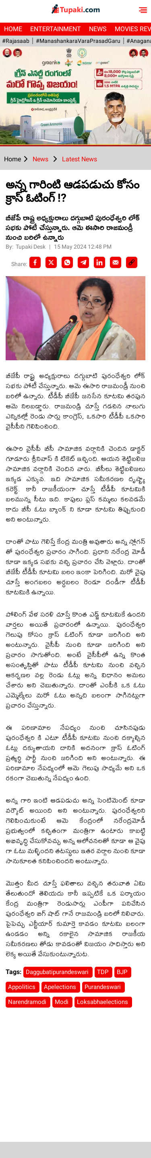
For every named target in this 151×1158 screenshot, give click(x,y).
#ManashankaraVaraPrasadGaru (77, 41)
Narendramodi (28, 1002)
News (98, 29)
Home (13, 29)
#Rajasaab (15, 41)
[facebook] (35, 262)
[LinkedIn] (99, 262)
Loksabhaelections (103, 1002)
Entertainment (55, 29)
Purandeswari (103, 987)
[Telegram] (83, 262)
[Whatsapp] (67, 262)
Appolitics (22, 987)
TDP (103, 972)
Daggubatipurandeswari (58, 972)
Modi (62, 1002)
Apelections (61, 987)
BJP (123, 972)
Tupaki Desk (31, 246)
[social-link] (132, 262)
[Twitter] (51, 262)
